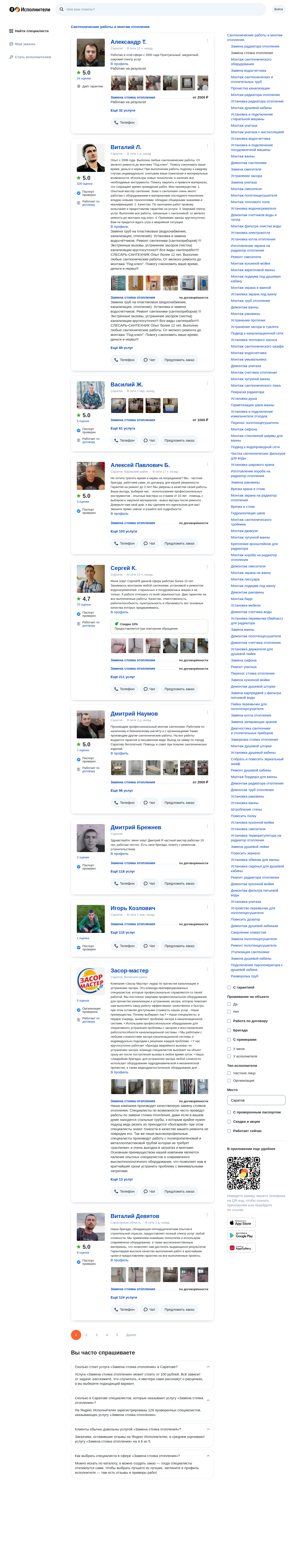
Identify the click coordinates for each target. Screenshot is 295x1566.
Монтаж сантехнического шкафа (257, 346)
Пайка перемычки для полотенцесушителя (249, 706)
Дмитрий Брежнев (136, 827)
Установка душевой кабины (253, 752)
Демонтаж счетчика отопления (256, 643)
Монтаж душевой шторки (251, 746)
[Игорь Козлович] (91, 919)
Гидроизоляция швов (248, 513)
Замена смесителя (246, 169)
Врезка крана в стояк (248, 489)
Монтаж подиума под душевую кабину (256, 278)
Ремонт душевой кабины (251, 770)
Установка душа (244, 398)
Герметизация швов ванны (252, 405)
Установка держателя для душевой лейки (252, 651)
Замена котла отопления (251, 715)
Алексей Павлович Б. (140, 465)
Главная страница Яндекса (11, 9)
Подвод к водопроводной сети (255, 447)
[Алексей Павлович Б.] (91, 476)
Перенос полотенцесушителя (254, 423)
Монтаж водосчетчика (249, 353)
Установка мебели (245, 605)
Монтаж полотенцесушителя (254, 195)
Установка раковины (247, 796)
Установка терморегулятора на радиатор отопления (256, 837)
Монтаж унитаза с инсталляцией (257, 132)
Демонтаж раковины (247, 592)
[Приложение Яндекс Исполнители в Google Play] (241, 1235)
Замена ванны (242, 629)
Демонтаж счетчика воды (251, 612)
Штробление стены (246, 809)
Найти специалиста (29, 31)
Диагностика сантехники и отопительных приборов (252, 730)
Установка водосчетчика (250, 138)
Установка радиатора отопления (257, 101)
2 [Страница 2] (86, 1335)
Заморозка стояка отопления (254, 739)
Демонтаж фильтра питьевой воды (254, 892)
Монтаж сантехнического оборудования (251, 61)
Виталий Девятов (135, 1216)
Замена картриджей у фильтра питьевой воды (256, 695)
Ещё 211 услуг (123, 677)
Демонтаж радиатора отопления (257, 783)
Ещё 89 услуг (122, 348)
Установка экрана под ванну (254, 294)
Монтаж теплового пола (250, 202)
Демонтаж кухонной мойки (252, 884)
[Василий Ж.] (91, 395)
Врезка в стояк (243, 506)
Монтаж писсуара (245, 579)
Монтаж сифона (244, 429)
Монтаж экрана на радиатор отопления (254, 497)
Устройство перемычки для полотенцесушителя (253, 910)
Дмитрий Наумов (134, 713)
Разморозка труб (244, 976)
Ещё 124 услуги (124, 1297)
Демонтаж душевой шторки (253, 686)
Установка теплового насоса (254, 340)
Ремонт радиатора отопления (255, 877)
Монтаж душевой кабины (251, 108)
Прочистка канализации (250, 88)
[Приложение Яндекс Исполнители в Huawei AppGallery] (241, 1248)
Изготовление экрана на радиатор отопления (250, 248)
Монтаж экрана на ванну (251, 573)
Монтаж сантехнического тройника (251, 522)
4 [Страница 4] (107, 1335)
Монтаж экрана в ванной (251, 288)
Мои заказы (22, 44)
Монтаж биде (242, 599)
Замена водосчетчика (248, 70)
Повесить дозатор (245, 919)
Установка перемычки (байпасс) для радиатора (257, 620)
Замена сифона (243, 660)
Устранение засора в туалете (254, 327)
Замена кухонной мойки (250, 680)
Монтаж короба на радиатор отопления (254, 557)
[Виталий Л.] (91, 158)
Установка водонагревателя (253, 208)
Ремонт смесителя (246, 257)
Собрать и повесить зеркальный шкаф (257, 761)
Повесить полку (243, 816)
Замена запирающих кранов (254, 722)
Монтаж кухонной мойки (250, 263)
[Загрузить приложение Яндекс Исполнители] (256, 1173)
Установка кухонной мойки (252, 822)
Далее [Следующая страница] (131, 1335)
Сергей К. (124, 568)
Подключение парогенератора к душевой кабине (256, 967)
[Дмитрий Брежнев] (91, 838)
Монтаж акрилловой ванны (253, 270)
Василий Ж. (127, 384)
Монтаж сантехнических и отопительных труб (252, 79)
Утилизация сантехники (250, 952)
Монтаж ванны (243, 156)
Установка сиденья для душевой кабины (257, 868)
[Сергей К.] (91, 579)
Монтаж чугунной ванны (250, 379)
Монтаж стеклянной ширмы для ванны (257, 438)
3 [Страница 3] (97, 1335)
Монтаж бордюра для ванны (254, 777)
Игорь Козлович (133, 908)
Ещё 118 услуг (123, 871)
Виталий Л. (126, 147)
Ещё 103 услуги (124, 531)
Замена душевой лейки (250, 847)
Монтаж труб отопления (250, 301)
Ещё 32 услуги (123, 110)
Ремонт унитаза (243, 667)
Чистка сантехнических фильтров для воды (258, 455)
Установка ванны (245, 803)
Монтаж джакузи (244, 531)
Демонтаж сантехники (249, 163)
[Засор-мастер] (91, 981)
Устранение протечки (248, 320)
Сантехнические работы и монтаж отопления (254, 37)
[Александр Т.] (91, 53)
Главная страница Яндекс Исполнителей (29, 9)
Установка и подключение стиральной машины (252, 116)
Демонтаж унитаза (246, 366)
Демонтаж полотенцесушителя (256, 636)
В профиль (119, 64)
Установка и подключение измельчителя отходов (252, 413)
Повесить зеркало (245, 853)
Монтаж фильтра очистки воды (256, 226)
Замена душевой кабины (251, 958)
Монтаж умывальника (248, 359)
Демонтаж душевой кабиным (254, 926)
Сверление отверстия (248, 932)
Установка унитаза (246, 902)
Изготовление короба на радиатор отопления (250, 473)
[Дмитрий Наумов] (91, 724)
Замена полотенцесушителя (254, 939)
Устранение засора (246, 176)
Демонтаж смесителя (248, 566)
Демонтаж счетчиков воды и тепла (254, 217)
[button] (124, 122)
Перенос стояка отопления (252, 673)
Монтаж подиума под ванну (253, 586)
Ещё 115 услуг (123, 932)
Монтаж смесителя (246, 189)
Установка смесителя (248, 829)
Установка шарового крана (252, 465)
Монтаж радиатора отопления (255, 95)
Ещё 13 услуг (122, 1179)
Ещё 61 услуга (123, 428)
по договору (91, 203)
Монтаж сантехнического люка (256, 385)
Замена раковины (245, 482)
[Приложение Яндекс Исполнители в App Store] (241, 1223)
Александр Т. (129, 42)
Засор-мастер (130, 970)
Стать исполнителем (30, 57)
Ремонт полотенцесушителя (254, 945)
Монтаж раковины (245, 314)
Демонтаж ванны (244, 307)
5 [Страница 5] (117, 1335)
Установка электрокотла (250, 233)
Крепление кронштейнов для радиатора (254, 546)
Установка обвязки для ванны (255, 860)
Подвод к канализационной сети (257, 333)
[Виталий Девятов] (91, 1227)
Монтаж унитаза (244, 125)
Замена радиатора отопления (255, 46)
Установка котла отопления (253, 239)
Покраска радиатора (247, 392)
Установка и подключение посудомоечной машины (252, 147)
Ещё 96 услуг (122, 790)
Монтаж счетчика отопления (254, 372)
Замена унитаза (244, 182)
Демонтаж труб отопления (252, 790)
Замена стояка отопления (133, 97)
